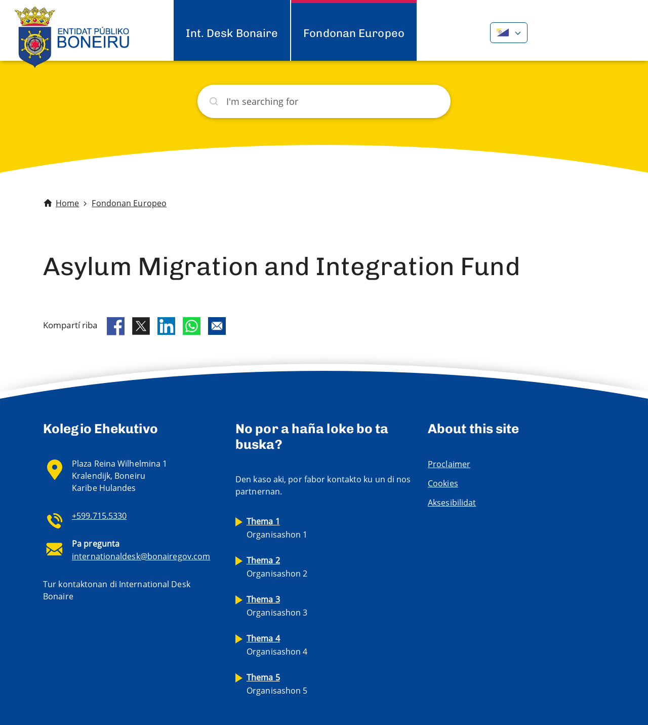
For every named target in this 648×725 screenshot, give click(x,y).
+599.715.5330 (99, 515)
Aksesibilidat (452, 502)
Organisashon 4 (277, 645)
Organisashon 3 (277, 606)
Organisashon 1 (277, 528)
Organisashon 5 (277, 684)
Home (67, 203)
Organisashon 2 (277, 567)
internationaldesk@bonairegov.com (141, 556)
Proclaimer (449, 464)
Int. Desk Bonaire (232, 33)
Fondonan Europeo (353, 33)
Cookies (443, 483)
